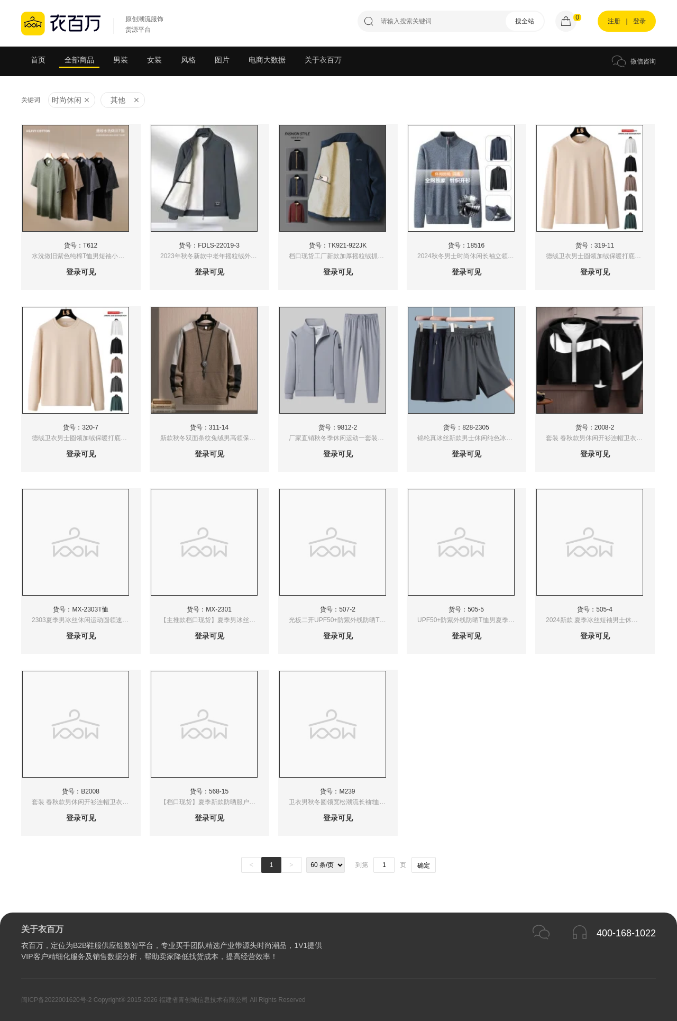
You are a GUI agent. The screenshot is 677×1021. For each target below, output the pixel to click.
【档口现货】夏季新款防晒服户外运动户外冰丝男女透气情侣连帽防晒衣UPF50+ (214, 802)
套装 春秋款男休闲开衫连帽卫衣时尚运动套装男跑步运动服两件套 (600, 438)
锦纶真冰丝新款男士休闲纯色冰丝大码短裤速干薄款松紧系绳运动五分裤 (471, 438)
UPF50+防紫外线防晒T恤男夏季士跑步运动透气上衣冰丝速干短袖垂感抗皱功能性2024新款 (471, 620)
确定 (423, 865)
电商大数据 (267, 60)
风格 (188, 60)
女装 (154, 60)
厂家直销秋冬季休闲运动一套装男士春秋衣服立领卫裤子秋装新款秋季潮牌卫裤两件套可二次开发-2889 (343, 438)
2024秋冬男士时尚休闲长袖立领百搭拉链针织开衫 (471, 256)
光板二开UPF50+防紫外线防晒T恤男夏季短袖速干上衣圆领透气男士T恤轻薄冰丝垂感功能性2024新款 (343, 620)
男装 (120, 60)
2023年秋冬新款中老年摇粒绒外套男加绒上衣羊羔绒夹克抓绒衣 (214, 256)
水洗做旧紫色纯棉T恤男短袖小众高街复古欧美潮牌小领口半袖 (86, 256)
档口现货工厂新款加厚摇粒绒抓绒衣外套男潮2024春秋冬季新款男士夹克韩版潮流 (343, 256)
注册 (614, 21)
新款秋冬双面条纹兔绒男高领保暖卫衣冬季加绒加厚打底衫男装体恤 (214, 438)
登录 (639, 21)
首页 (38, 60)
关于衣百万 (323, 60)
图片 (222, 60)
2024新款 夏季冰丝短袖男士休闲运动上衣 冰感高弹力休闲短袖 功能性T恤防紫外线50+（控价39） (600, 620)
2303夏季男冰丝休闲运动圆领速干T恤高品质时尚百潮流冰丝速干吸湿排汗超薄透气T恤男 (86, 620)
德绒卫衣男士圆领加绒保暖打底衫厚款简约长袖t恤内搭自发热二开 (600, 256)
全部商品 (79, 60)
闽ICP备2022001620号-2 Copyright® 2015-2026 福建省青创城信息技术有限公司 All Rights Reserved (163, 1000)
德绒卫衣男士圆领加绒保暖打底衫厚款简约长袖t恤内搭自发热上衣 (86, 438)
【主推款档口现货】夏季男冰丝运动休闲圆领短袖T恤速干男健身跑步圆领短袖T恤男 (214, 620)
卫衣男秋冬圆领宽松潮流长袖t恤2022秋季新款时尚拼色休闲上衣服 (343, 802)
